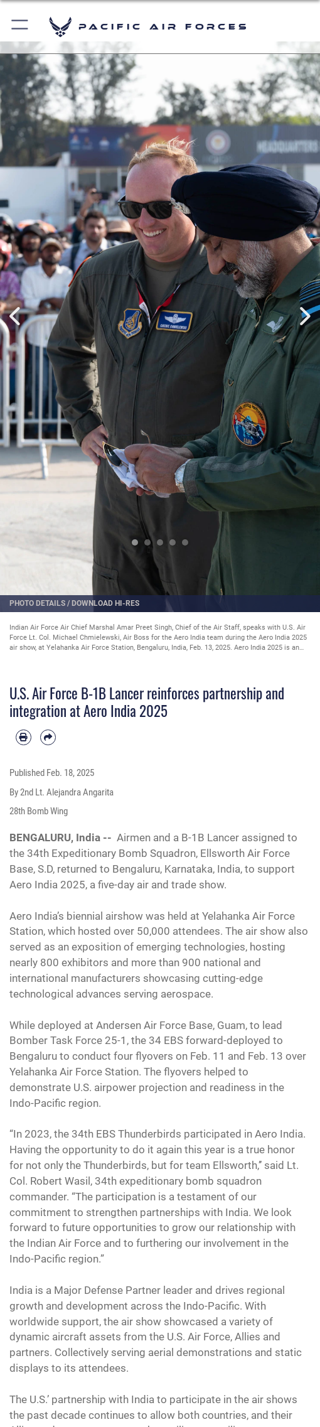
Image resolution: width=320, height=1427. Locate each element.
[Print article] (23, 737)
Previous (16, 315)
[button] (20, 26)
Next (304, 315)
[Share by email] (48, 737)
